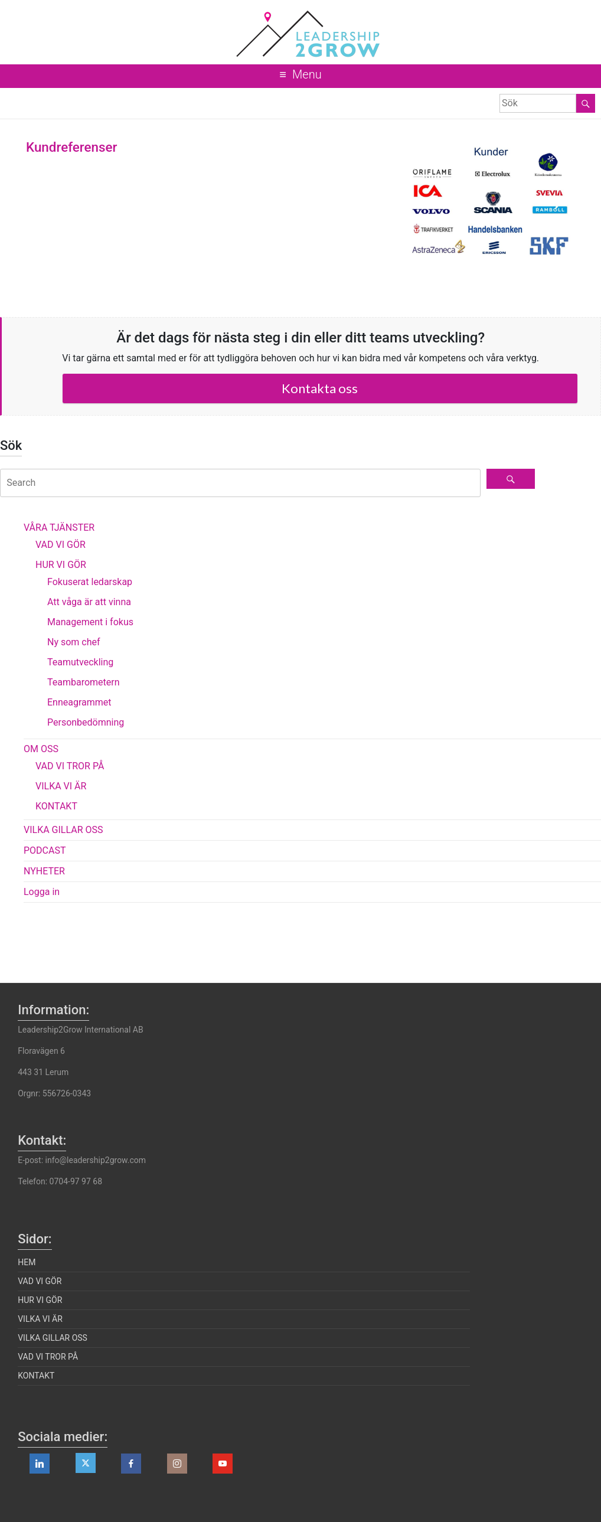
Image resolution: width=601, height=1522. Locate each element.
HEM (26, 1262)
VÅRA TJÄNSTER (59, 527)
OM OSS (41, 749)
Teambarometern (83, 682)
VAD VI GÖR (60, 544)
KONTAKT (56, 806)
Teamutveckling (80, 662)
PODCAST (45, 850)
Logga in (42, 891)
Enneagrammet (79, 702)
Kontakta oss (320, 388)
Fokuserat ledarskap (89, 581)
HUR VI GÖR (60, 564)
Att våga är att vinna (89, 602)
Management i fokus (90, 622)
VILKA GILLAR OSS (63, 829)
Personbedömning (85, 722)
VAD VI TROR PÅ (69, 766)
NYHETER (44, 871)
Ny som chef (73, 642)
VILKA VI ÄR (60, 786)
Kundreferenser (71, 147)
